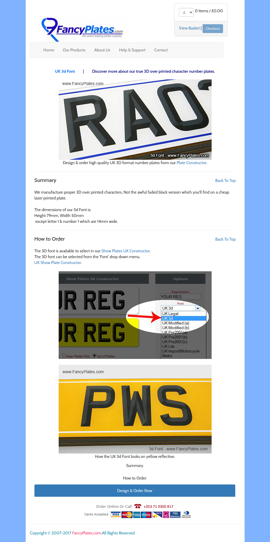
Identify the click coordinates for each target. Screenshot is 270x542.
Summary (134, 465)
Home (48, 50)
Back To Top (225, 180)
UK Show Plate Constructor (57, 262)
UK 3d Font (65, 71)
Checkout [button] (213, 28)
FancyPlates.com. (87, 533)
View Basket (189, 28)
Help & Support (132, 50)
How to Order (134, 478)
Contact (161, 50)
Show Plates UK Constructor (125, 250)
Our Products (74, 50)
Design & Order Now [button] (134, 490)
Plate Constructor (191, 162)
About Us (102, 50)
